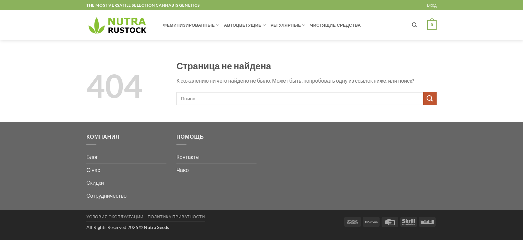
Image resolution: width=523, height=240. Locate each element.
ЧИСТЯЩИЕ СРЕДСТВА (335, 25)
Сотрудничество (106, 195)
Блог (92, 157)
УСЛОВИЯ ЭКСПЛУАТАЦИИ (114, 216)
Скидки (95, 182)
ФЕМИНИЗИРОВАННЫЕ (191, 25)
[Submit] (430, 98)
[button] (432, 5)
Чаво (182, 170)
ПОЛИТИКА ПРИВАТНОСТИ (176, 216)
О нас (93, 170)
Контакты (187, 157)
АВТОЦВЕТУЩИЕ (245, 25)
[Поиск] (414, 25)
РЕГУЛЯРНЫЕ (288, 25)
